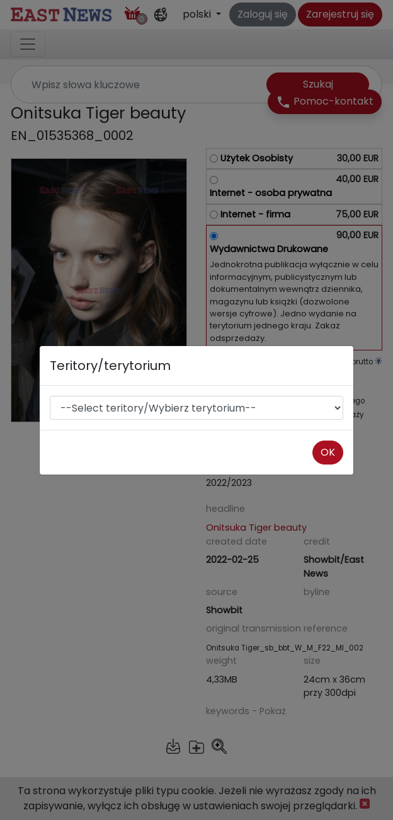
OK (328, 452)
